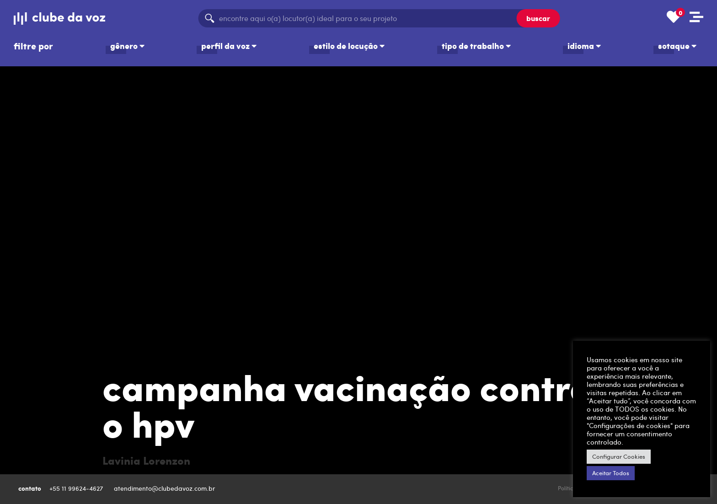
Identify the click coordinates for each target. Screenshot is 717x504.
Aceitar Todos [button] (610, 473)
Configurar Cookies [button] (618, 456)
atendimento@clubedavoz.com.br (165, 488)
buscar (538, 18)
